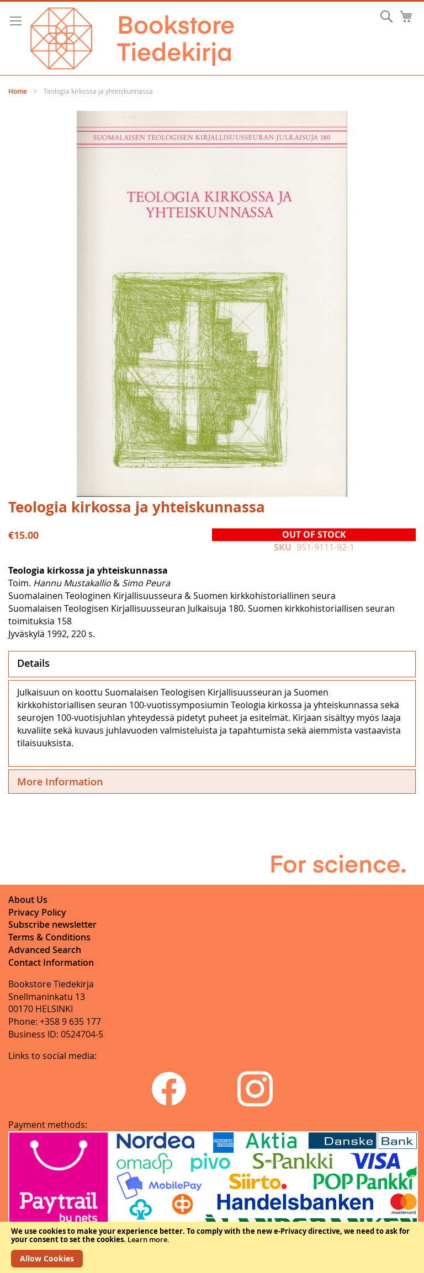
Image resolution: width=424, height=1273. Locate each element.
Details (33, 663)
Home (17, 91)
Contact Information (51, 962)
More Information (60, 781)
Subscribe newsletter (52, 924)
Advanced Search (44, 950)
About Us (27, 900)
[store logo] (132, 38)
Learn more (147, 1239)
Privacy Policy (37, 912)
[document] (212, 1247)
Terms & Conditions (49, 937)
